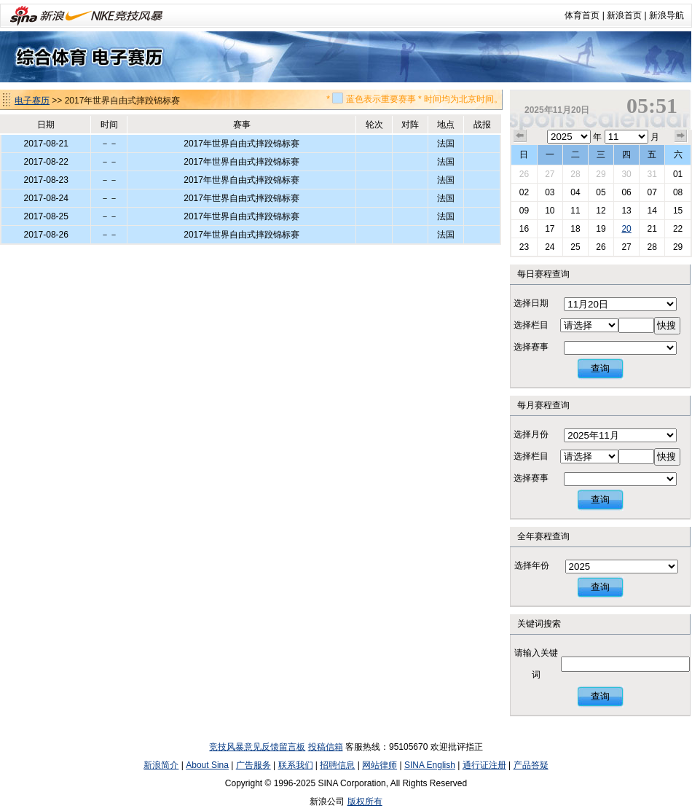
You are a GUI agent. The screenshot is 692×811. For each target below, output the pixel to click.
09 (524, 210)
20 (626, 229)
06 (626, 192)
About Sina (207, 765)
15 (678, 210)
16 (524, 229)
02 (524, 192)
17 (549, 229)
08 (678, 192)
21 (651, 229)
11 (575, 210)
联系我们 (295, 765)
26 (524, 174)
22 (678, 229)
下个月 (681, 136)
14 (651, 210)
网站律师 (379, 765)
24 (549, 247)
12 (600, 210)
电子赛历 (32, 100)
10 (549, 210)
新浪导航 (666, 15)
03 (549, 192)
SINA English (429, 765)
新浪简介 (160, 765)
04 (575, 192)
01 (678, 174)
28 (575, 174)
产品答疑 (531, 765)
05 (600, 192)
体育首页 (582, 15)
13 (626, 210)
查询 (600, 368)
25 (575, 247)
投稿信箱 (325, 747)
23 (524, 247)
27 (549, 174)
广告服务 (253, 765)
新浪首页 (624, 15)
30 (626, 174)
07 (651, 192)
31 (651, 174)
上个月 (520, 136)
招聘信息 (337, 765)
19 (600, 229)
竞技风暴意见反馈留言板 (257, 747)
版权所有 (364, 801)
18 (575, 229)
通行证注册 (484, 765)
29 (600, 174)
